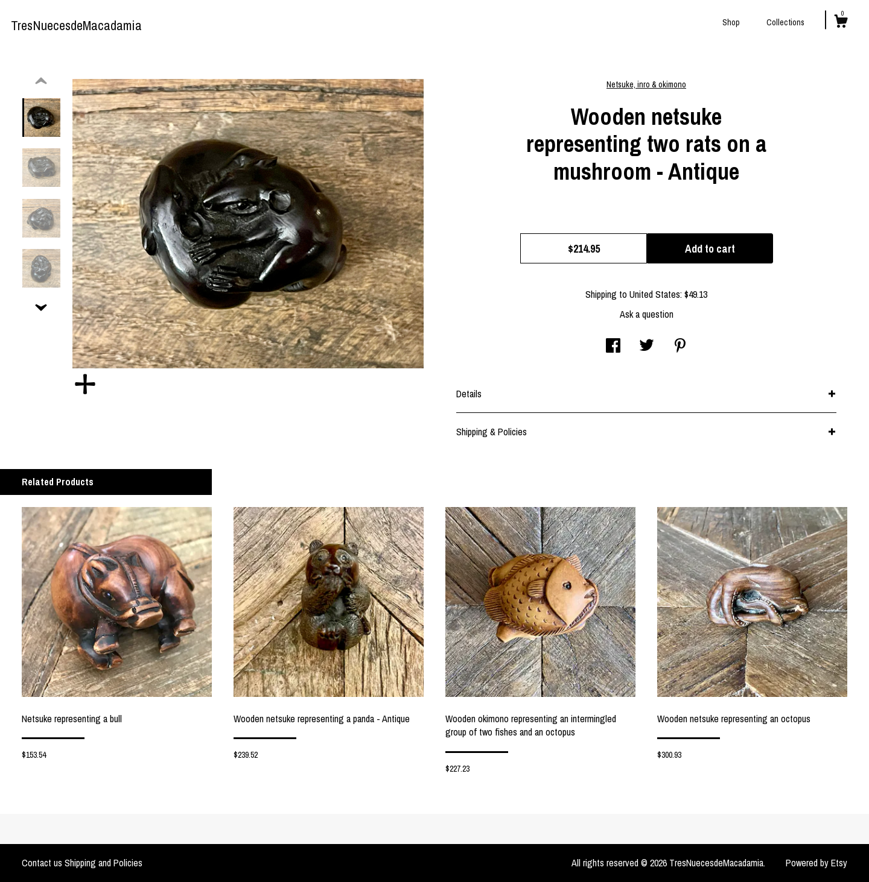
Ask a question (646, 314)
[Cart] (840, 23)
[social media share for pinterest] (680, 346)
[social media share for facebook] (613, 346)
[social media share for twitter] (647, 346)
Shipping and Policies (103, 862)
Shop (731, 22)
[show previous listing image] (41, 81)
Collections (785, 22)
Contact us (42, 862)
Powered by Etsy (816, 862)
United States (654, 294)
